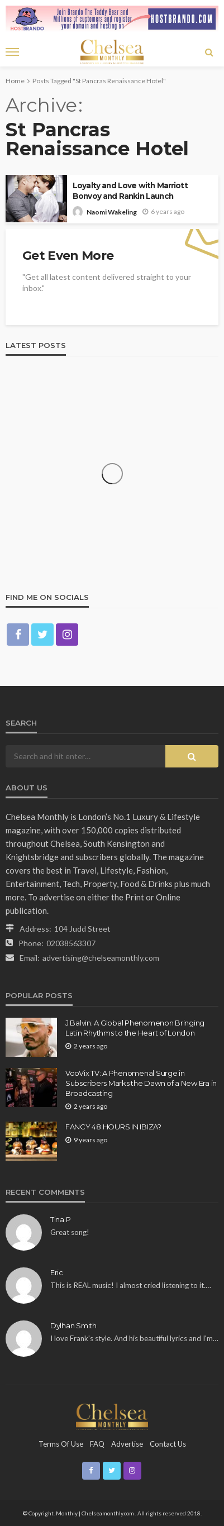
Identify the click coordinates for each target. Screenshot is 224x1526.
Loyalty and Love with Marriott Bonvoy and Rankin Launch (130, 191)
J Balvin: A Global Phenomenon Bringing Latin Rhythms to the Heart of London (134, 1027)
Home (15, 81)
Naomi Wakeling (112, 212)
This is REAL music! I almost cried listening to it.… (130, 1285)
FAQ (97, 1443)
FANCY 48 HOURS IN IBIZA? (113, 1126)
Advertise (127, 1443)
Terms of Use (61, 1443)
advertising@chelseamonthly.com (100, 957)
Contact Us (168, 1443)
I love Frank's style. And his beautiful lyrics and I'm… (134, 1338)
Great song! (69, 1232)
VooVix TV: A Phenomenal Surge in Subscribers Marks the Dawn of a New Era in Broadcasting (141, 1083)
